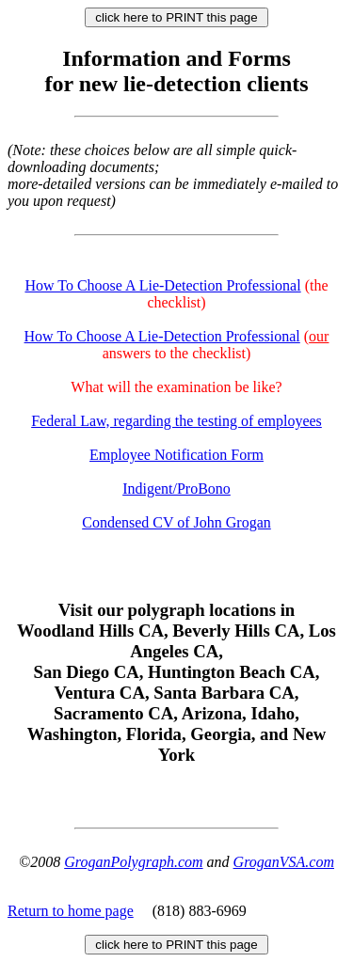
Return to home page (71, 911)
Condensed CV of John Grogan (176, 522)
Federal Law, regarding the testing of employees (176, 421)
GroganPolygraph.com (133, 862)
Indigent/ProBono (176, 489)
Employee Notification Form (176, 455)
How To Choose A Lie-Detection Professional (162, 285)
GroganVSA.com (283, 862)
